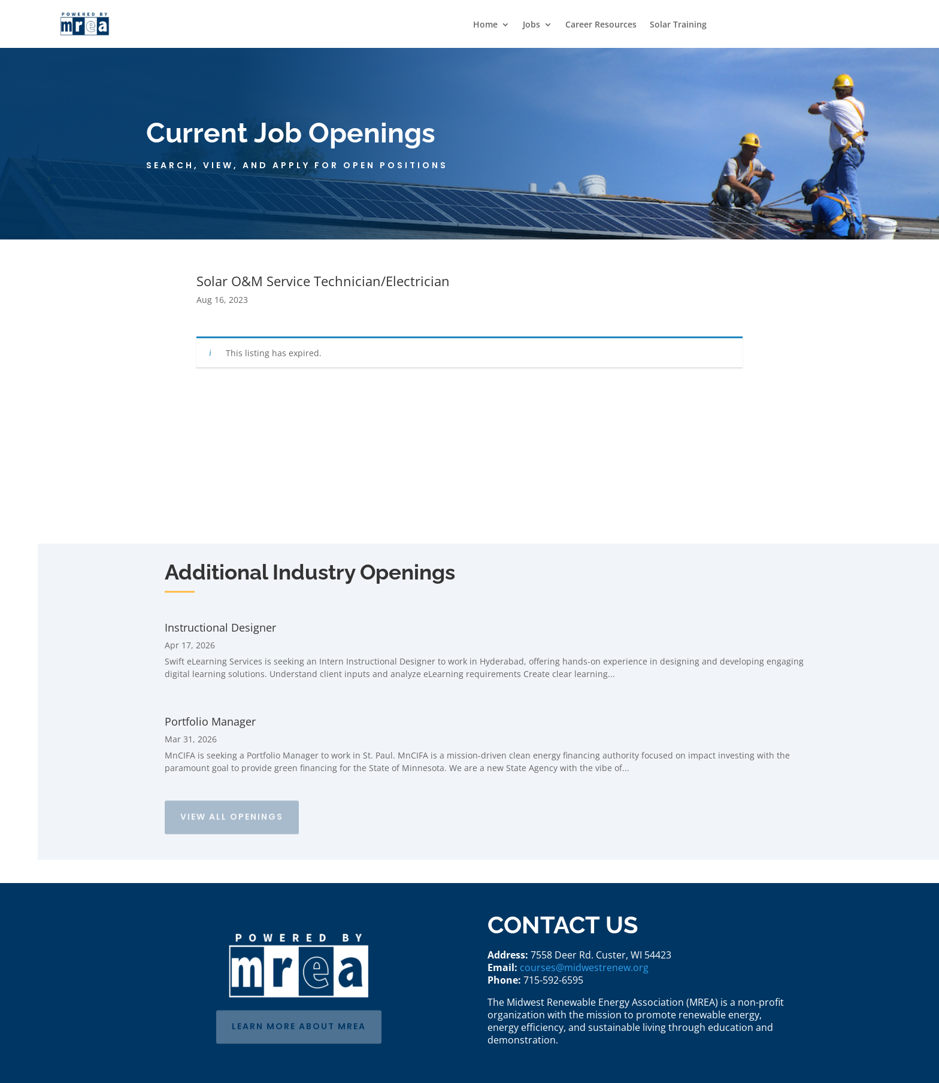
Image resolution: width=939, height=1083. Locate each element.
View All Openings (231, 815)
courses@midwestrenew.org (584, 967)
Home (485, 25)
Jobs (531, 25)
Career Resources (601, 25)
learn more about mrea (299, 1024)
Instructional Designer (220, 627)
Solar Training (678, 25)
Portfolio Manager (210, 721)
